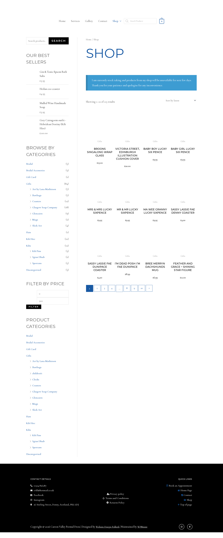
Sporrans (37, 266)
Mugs (35, 223)
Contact (102, 24)
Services (75, 24)
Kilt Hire (31, 242)
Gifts (29, 187)
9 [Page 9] (136, 296)
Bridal (29, 167)
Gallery (89, 24)
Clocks (36, 383)
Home (62, 24)
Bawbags (37, 198)
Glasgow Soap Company (45, 210)
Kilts (28, 249)
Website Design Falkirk (108, 532)
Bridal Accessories (36, 173)
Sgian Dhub (38, 260)
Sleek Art (37, 229)
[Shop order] (179, 103)
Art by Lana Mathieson (44, 192)
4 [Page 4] (112, 296)
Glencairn (37, 217)
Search (58, 44)
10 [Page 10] (144, 296)
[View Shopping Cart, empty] (161, 24)
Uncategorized (34, 273)
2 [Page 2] (97, 296)
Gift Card (31, 180)
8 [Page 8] (128, 296)
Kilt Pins (37, 254)
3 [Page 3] (105, 296)
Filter (34, 311)
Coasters (37, 204)
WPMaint (144, 532)
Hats (28, 235)
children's (37, 377)
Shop (115, 24)
